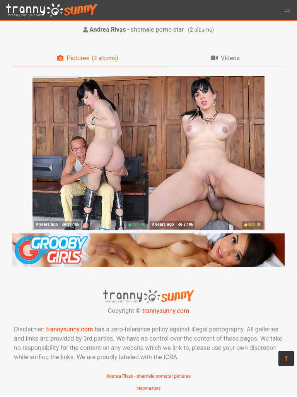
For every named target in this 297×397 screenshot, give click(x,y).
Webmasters (149, 388)
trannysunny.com (165, 310)
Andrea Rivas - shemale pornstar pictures (148, 376)
